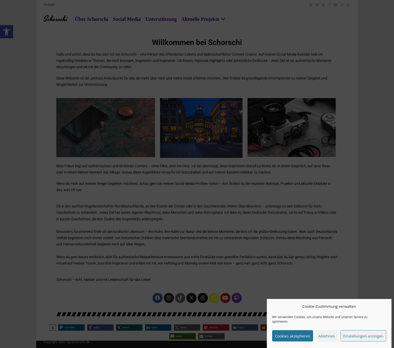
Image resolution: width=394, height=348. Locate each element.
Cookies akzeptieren (292, 335)
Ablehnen (326, 335)
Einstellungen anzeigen (363, 335)
